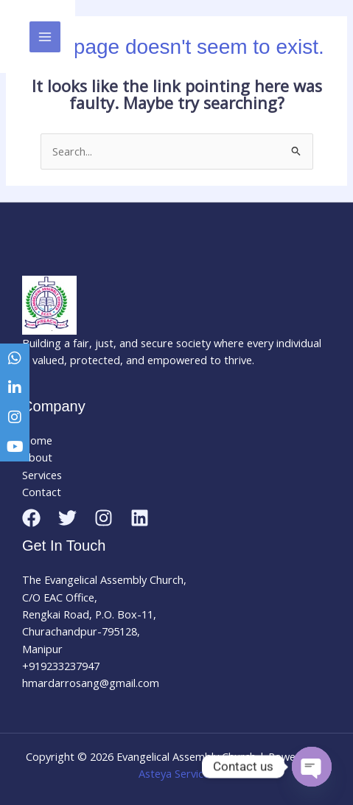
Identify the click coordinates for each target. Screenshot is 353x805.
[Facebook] (31, 518)
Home (37, 440)
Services (42, 474)
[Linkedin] (139, 518)
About (37, 457)
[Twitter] (67, 518)
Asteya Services (176, 773)
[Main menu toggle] (44, 36)
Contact (41, 491)
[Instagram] (103, 518)
